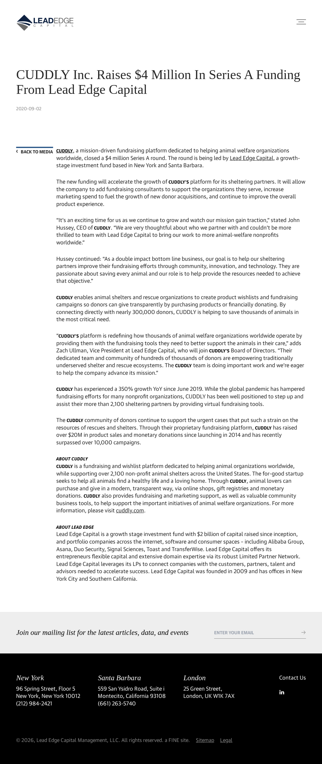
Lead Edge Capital (251, 158)
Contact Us (292, 677)
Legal (226, 740)
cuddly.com (130, 510)
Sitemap (205, 740)
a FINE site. (177, 740)
